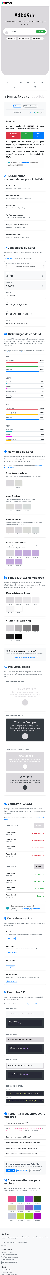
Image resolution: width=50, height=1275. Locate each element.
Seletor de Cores (7, 1252)
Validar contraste (24, 38)
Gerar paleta (11, 38)
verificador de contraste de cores (31, 908)
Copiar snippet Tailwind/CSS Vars (25, 266)
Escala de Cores (21, 352)
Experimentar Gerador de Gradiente (24, 657)
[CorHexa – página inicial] (7, 3)
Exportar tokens (37, 38)
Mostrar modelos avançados (23, 258)
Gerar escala (11, 938)
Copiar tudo (8, 258)
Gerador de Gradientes (9, 1255)
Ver (41, 31)
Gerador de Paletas (9, 352)
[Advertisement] (25, 54)
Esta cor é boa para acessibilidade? (18, 1137)
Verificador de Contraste (9, 1257)
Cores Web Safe (6, 1270)
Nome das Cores (7, 1272)
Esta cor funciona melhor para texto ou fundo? (22, 1154)
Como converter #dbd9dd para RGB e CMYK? (21, 1148)
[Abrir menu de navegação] (45, 3)
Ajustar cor (17, 106)
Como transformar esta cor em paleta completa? (23, 1143)
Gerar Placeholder (30, 106)
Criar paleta (10, 967)
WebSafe (25, 162)
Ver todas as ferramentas (9, 1262)
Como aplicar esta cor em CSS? (17, 1123)
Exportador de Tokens (33, 1004)
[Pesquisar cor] (22, 31)
